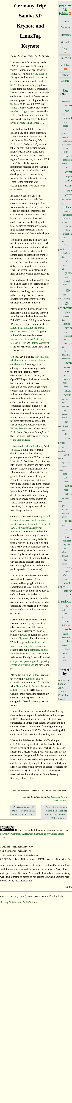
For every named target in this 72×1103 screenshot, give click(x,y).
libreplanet (66, 359)
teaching (67, 621)
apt (64, 129)
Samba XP (34, 77)
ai (64, 114)
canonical (67, 156)
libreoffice (66, 355)
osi (65, 477)
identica (66, 323)
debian (67, 207)
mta (64, 410)
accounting (66, 101)
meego (66, 386)
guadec (66, 316)
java (65, 332)
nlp (63, 430)
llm (64, 375)
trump (64, 645)
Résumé (65, 80)
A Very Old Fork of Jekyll (64, 684)
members (15, 111)
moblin (65, 399)
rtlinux (64, 552)
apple (65, 126)
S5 (23, 631)
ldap (64, 347)
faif (64, 237)
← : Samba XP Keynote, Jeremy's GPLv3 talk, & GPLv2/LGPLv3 (22, 811)
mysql (64, 418)
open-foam (66, 462)
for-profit (63, 247)
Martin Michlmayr (35, 446)
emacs (64, 222)
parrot (65, 481)
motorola (65, 406)
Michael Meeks (18, 343)
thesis (65, 634)
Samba (13, 107)
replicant (67, 540)
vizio (65, 653)
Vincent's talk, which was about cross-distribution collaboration (29, 360)
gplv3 (67, 312)
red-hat (66, 537)
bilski (65, 152)
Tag (65, 90)
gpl (68, 290)
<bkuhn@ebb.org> (27, 901)
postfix (64, 525)
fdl (63, 241)
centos (64, 164)
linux (66, 371)
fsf (66, 261)
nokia (65, 434)
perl (66, 489)
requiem (66, 544)
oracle (66, 473)
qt (64, 533)
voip (64, 657)
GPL (65, 285)
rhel (64, 548)
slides (37, 602)
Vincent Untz (17, 339)
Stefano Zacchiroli (40, 343)
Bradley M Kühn (8, 901)
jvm (64, 339)
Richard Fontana (18, 428)
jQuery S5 (25, 634)
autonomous (67, 145)
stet (63, 610)
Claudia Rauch (22, 686)
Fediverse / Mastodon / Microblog (66, 35)
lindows (66, 367)
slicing (64, 579)
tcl (63, 617)
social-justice (64, 584)
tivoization (66, 638)
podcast (65, 509)
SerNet (13, 85)
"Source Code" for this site (63, 695)
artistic (64, 133)
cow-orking (66, 200)
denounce (67, 211)
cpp (63, 203)
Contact (65, 21)
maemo (66, 379)
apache (64, 122)
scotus (64, 564)
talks (65, 613)
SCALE (65, 556)
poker (64, 517)
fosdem (66, 253)
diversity (67, 218)
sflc (64, 575)
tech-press (66, 625)
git (63, 269)
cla (65, 167)
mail (65, 382)
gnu (66, 277)
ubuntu (67, 649)
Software (65, 75)
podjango (65, 513)
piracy (64, 505)
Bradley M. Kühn (65, 9)
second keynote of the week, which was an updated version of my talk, (30, 524)
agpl (67, 110)
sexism (67, 571)
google (67, 281)
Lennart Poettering (34, 339)
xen (64, 660)
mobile (67, 394)
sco (65, 559)
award (66, 148)
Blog (64, 48)
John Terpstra (37, 243)
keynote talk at (30, 122)
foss (63, 257)
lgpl (64, 351)
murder (65, 414)
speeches (65, 606)
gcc (64, 265)
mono (64, 403)
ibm (63, 320)
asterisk (65, 137)
